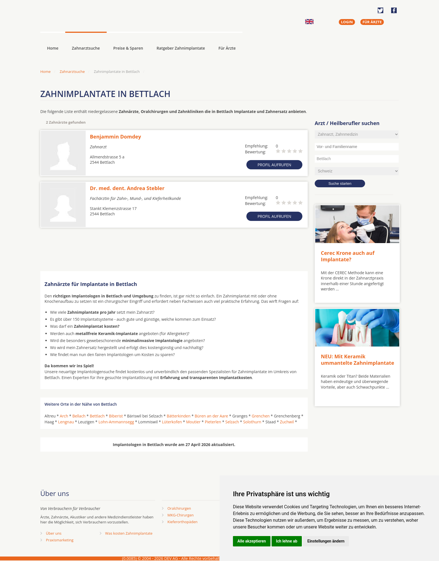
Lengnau (66, 421)
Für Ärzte (227, 48)
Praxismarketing (59, 539)
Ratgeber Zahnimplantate (181, 48)
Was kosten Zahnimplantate (129, 533)
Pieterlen (213, 421)
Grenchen (261, 416)
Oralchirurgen (179, 508)
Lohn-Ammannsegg (116, 421)
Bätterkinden (178, 416)
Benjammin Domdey (115, 136)
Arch (64, 416)
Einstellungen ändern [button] (326, 541)
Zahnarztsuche (86, 48)
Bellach (78, 416)
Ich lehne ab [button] (286, 541)
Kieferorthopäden (182, 521)
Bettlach (97, 416)
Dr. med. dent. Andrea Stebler (127, 188)
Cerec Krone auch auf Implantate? (347, 256)
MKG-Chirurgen (180, 515)
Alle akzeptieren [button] (251, 541)
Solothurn (252, 421)
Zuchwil (287, 421)
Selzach (232, 421)
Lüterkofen (172, 421)
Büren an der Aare (211, 416)
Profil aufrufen (274, 164)
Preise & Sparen (128, 48)
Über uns (54, 533)
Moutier (193, 421)
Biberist (116, 416)
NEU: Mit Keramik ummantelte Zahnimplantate (357, 359)
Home (45, 71)
